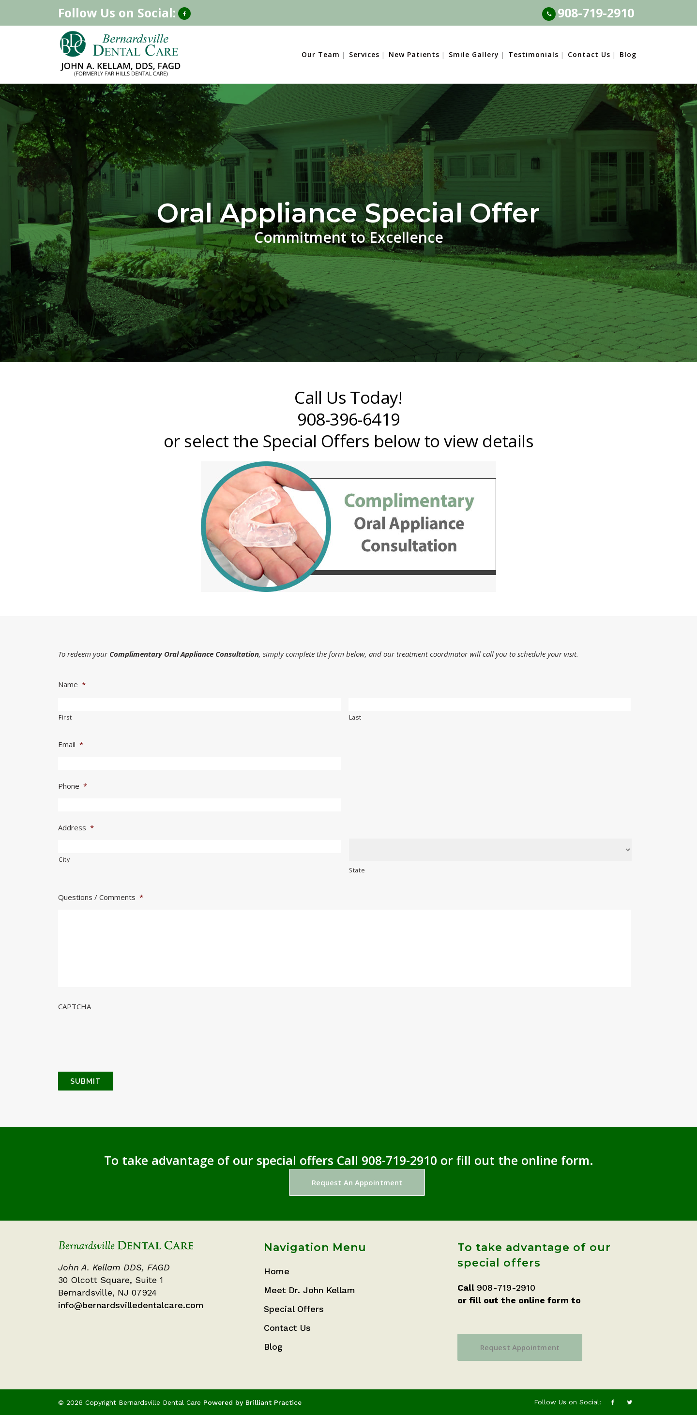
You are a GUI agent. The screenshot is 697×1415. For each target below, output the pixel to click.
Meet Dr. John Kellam (309, 1290)
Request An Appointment (357, 1182)
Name (72, 684)
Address (76, 827)
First (65, 717)
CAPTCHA (74, 1006)
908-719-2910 (596, 12)
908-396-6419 (348, 419)
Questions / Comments (100, 897)
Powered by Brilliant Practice (252, 1402)
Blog (273, 1346)
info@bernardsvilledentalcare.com (131, 1305)
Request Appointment (520, 1347)
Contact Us (287, 1328)
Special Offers (294, 1309)
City (64, 859)
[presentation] (131, 1035)
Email (70, 744)
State (357, 870)
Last (355, 717)
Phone (72, 786)
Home (276, 1271)
